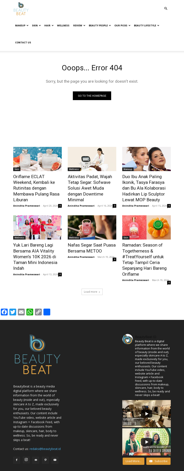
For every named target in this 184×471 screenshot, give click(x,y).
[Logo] (21, 8)
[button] (166, 9)
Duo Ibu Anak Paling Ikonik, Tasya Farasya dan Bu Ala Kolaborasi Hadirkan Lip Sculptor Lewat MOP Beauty (144, 174)
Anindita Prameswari (26, 186)
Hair (49, 25)
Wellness (63, 25)
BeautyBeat (50, 467)
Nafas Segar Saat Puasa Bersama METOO (87, 227)
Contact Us (23, 42)
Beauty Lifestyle (146, 25)
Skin (36, 25)
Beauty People (100, 25)
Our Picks (122, 25)
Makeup (22, 25)
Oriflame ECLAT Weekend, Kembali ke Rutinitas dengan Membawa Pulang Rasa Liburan (35, 174)
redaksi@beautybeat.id (45, 418)
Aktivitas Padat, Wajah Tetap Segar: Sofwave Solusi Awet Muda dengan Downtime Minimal (90, 174)
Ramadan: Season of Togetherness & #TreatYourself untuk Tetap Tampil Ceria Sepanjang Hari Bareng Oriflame (144, 234)
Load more (92, 261)
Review (79, 25)
